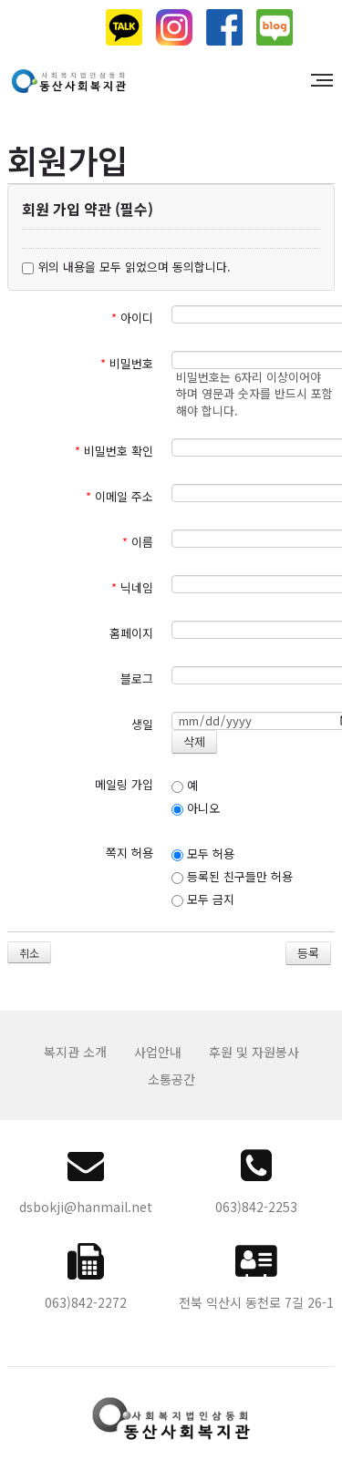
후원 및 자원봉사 (254, 1052)
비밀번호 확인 (114, 450)
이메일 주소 (119, 496)
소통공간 (171, 1079)
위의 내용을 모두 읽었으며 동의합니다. (126, 266)
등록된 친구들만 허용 (232, 876)
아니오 (195, 808)
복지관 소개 (75, 1052)
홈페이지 (131, 633)
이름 (137, 541)
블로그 (136, 678)
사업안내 (157, 1052)
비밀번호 (126, 363)
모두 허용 (202, 853)
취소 (29, 953)
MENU (324, 80)
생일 (142, 724)
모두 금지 (202, 899)
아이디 (132, 317)
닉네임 (132, 587)
